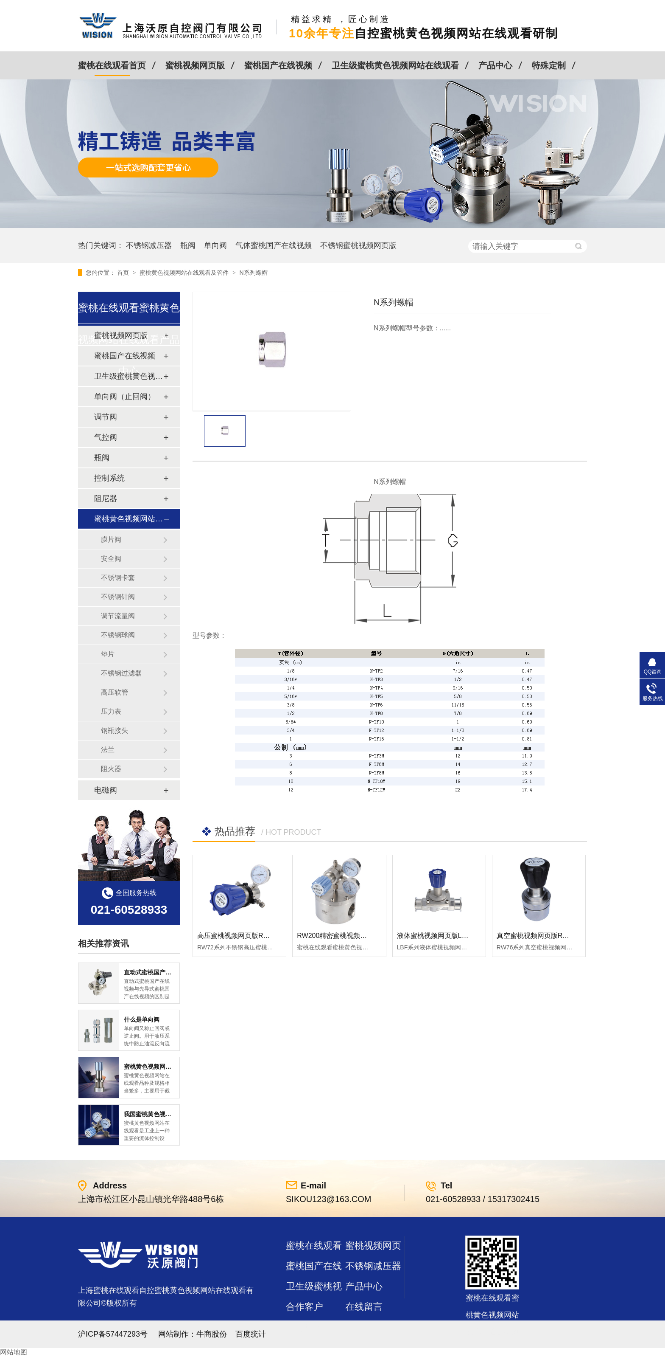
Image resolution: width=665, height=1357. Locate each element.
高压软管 (114, 692)
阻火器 (111, 768)
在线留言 (364, 1306)
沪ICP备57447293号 (113, 1334)
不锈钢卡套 (118, 577)
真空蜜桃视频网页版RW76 (536, 935)
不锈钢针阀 (118, 596)
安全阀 (111, 558)
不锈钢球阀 (118, 635)
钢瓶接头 (114, 730)
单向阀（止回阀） (124, 396)
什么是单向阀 (141, 1019)
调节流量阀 (118, 615)
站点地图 (304, 1327)
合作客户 (304, 1306)
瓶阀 (188, 245)
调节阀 (105, 417)
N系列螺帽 (253, 272)
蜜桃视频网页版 (195, 65)
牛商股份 (211, 1334)
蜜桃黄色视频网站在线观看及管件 (185, 272)
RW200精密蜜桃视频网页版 (338, 935)
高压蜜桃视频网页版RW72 (237, 935)
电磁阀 (105, 790)
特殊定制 (549, 65)
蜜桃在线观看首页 (112, 65)
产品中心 (495, 65)
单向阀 (215, 245)
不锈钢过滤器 (121, 673)
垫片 (108, 654)
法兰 (108, 749)
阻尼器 (105, 498)
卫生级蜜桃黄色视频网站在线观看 (395, 65)
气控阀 (105, 437)
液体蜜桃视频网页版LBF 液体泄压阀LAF (458, 935)
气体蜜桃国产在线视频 (273, 245)
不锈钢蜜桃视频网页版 (358, 245)
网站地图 (13, 1352)
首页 (124, 272)
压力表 (111, 711)
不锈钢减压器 (149, 245)
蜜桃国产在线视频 (278, 65)
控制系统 (109, 478)
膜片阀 (111, 539)
